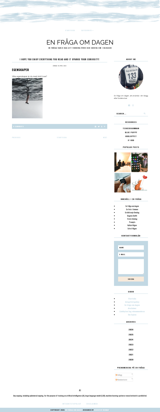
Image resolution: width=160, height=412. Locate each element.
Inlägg (119, 374)
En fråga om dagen (80, 42)
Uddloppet (131, 136)
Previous (16, 137)
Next (105, 137)
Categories (86, 30)
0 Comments (18, 126)
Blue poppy (131, 132)
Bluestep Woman (101, 410)
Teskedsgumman (131, 128)
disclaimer (132, 308)
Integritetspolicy (132, 301)
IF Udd (131, 140)
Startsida (70, 30)
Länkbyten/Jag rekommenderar (132, 311)
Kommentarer (121, 379)
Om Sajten (132, 314)
